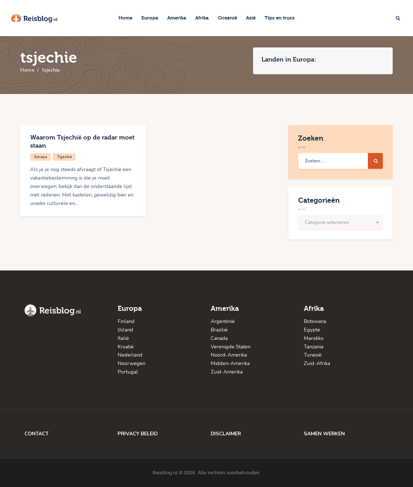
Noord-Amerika (229, 354)
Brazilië (219, 329)
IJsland (125, 329)
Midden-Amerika (230, 363)
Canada (219, 338)
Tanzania (313, 346)
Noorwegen (131, 363)
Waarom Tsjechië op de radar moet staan (82, 141)
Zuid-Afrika (317, 363)
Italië (123, 338)
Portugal (128, 371)
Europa (40, 157)
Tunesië (313, 354)
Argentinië (223, 321)
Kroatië (126, 346)
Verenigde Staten (231, 346)
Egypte (312, 329)
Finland (126, 321)
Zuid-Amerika (227, 371)
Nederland (130, 354)
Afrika (314, 308)
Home (27, 70)
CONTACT (37, 433)
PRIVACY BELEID (138, 433)
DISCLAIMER (226, 433)
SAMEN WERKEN (324, 433)
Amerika (225, 308)
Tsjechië (64, 157)
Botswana (315, 321)
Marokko (314, 338)
